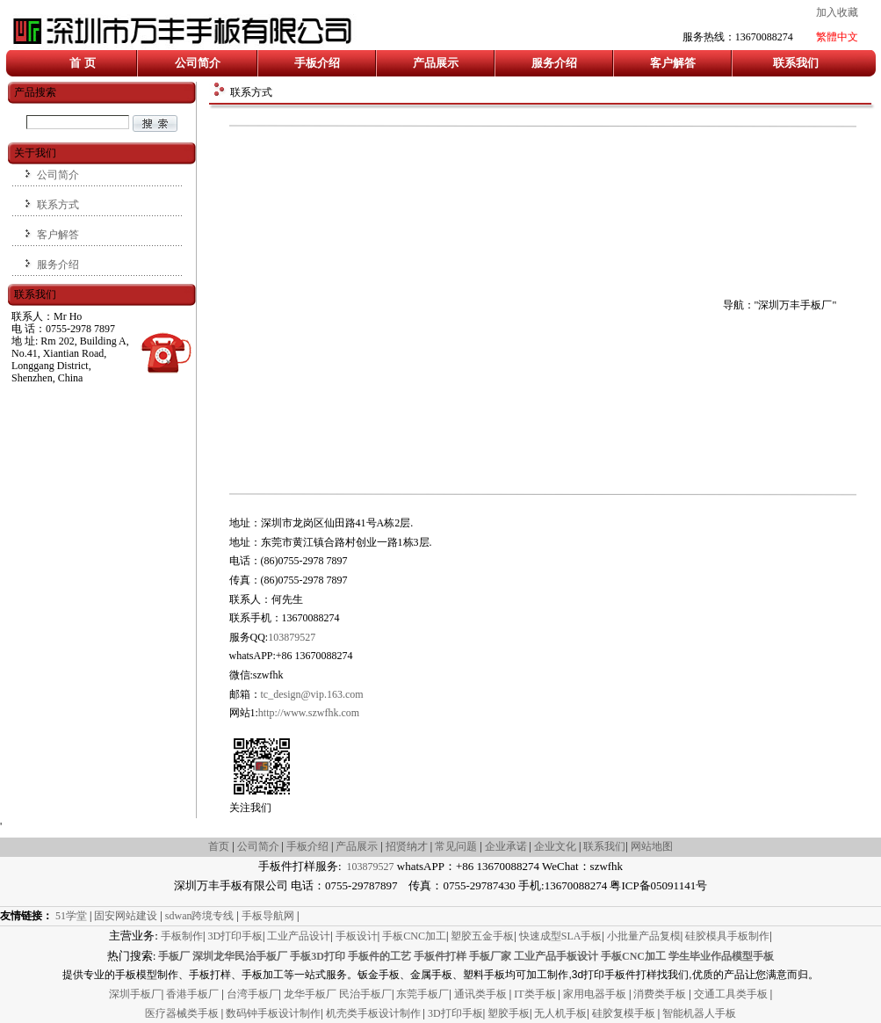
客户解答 (673, 62)
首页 (218, 846)
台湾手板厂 (253, 994)
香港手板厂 (193, 994)
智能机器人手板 (699, 1013)
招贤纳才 (406, 846)
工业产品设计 (298, 936)
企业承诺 (506, 846)
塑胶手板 (508, 1013)
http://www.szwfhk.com (308, 713)
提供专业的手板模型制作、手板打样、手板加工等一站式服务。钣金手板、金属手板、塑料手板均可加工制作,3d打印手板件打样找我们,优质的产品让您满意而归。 (440, 975)
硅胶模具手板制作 (727, 936)
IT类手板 (536, 994)
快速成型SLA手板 (561, 936)
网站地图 (652, 846)
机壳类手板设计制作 (373, 1013)
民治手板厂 (365, 994)
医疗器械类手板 (182, 1013)
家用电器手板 (596, 994)
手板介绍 (317, 62)
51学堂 (71, 916)
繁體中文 (837, 37)
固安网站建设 (125, 916)
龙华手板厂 (311, 994)
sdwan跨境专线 (200, 916)
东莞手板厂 (422, 994)
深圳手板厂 (135, 994)
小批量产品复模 (644, 936)
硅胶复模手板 (625, 1013)
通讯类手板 (481, 994)
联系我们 (796, 62)
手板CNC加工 (414, 936)
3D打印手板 (235, 936)
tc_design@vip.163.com (312, 694)
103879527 (291, 637)
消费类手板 (661, 994)
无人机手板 (560, 1013)
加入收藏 (837, 12)
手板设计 (357, 936)
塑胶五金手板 (482, 936)
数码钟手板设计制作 (273, 1013)
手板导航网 (268, 916)
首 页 (82, 62)
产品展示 (436, 62)
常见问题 (456, 846)
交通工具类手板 (732, 994)
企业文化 (556, 846)
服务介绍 (554, 62)
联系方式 (58, 205)
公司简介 (197, 62)
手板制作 (182, 936)
